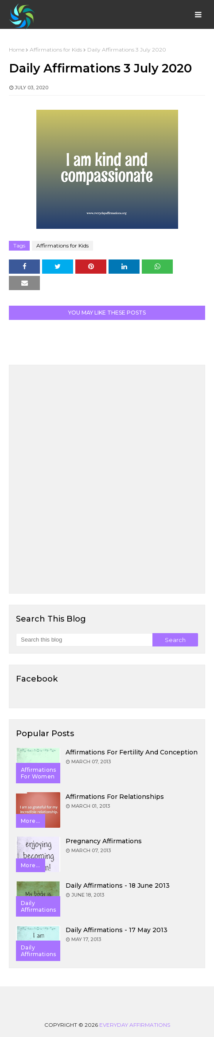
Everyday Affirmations (134, 1024)
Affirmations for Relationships (115, 797)
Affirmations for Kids (56, 49)
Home (16, 49)
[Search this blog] (84, 639)
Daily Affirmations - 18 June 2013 (118, 885)
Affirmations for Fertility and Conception (132, 752)
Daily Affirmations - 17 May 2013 (116, 930)
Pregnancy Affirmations (104, 841)
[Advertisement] (107, 479)
